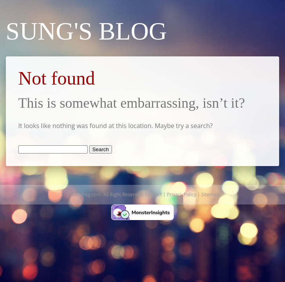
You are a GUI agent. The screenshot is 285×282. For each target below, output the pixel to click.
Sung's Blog (86, 31)
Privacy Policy (181, 194)
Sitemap (210, 194)
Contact (153, 194)
